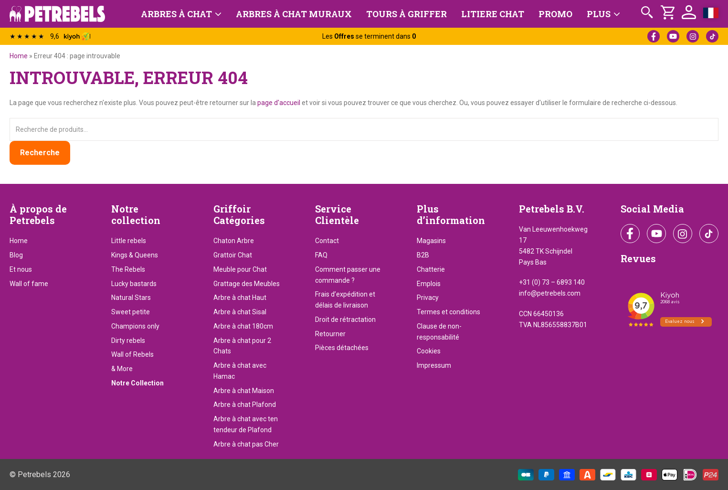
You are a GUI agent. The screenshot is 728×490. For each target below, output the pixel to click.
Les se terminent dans (369, 36)
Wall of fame (29, 284)
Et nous (21, 269)
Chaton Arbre (233, 241)
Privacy (428, 297)
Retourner (330, 334)
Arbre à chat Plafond (244, 404)
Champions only (135, 326)
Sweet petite (130, 312)
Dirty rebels (128, 340)
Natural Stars (131, 297)
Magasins (431, 241)
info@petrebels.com (549, 293)
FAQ (321, 255)
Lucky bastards (134, 284)
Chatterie (431, 269)
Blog (16, 255)
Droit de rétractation (345, 319)
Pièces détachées (342, 348)
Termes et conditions (448, 312)
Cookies (429, 351)
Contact (327, 241)
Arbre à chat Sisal (239, 312)
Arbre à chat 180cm (243, 326)
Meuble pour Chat (240, 269)
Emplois (429, 284)
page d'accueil (278, 103)
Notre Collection (137, 383)
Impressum (434, 365)
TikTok (712, 36)
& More (122, 369)
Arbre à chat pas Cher (246, 444)
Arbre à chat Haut (239, 297)
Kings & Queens (134, 255)
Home (19, 56)
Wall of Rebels (132, 354)
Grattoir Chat (232, 255)
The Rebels (128, 269)
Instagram (692, 36)
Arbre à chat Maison (243, 390)
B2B (423, 255)
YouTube (673, 36)
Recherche (40, 152)
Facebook (653, 36)
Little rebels (128, 241)
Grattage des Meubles (246, 284)
